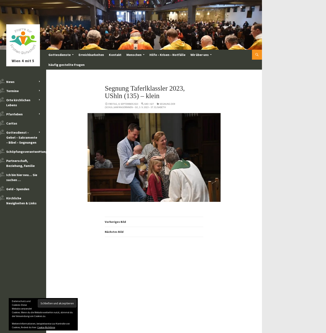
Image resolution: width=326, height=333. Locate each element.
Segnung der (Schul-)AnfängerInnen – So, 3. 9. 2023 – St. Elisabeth (140, 105)
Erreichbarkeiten (91, 55)
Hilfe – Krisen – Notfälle (167, 55)
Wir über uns (199, 55)
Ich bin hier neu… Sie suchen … (21, 177)
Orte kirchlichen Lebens (18, 102)
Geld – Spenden (17, 189)
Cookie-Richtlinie (46, 327)
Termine (12, 91)
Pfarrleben (14, 114)
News (10, 82)
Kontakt (115, 55)
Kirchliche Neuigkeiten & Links (21, 200)
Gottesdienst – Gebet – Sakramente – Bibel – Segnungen (21, 137)
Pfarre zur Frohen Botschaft (23, 55)
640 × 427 (149, 103)
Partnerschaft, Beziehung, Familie (20, 163)
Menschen (134, 55)
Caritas (11, 123)
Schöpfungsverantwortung (26, 151)
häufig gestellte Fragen (66, 65)
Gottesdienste (59, 55)
